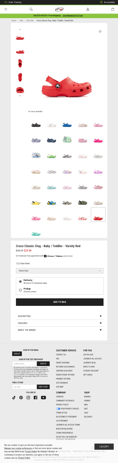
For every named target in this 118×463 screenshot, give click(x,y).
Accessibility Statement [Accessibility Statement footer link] (66, 417)
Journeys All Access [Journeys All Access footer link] (92, 359)
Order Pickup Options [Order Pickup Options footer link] (65, 375)
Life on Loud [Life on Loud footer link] (88, 355)
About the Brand (60, 330)
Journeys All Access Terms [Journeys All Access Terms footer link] (68, 425)
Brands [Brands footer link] (87, 397)
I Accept (104, 446)
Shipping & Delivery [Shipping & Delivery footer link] (64, 371)
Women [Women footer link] (87, 401)
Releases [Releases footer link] (88, 417)
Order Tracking (12, 2)
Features (60, 323)
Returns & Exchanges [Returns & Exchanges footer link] (65, 367)
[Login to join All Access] (47, 16)
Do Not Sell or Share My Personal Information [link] (66, 438)
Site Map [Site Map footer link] (59, 387)
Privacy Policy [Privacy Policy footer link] (62, 405)
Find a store (17, 382)
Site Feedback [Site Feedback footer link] (62, 383)
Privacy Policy (31, 451)
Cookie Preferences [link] (64, 433)
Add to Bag (59, 302)
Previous (20, 29)
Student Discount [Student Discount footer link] (91, 371)
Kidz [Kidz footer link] (86, 409)
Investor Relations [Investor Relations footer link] (64, 429)
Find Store (43, 387)
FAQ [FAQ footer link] (57, 359)
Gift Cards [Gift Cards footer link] (87, 375)
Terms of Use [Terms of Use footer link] (61, 413)
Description (60, 317)
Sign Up (17, 354)
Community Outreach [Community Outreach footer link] (65, 401)
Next (20, 96)
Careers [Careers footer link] (59, 397)
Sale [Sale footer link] (86, 413)
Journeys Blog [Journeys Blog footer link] (89, 363)
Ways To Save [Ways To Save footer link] (89, 367)
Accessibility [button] (107, 2)
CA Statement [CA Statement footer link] (62, 421)
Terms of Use (33, 373)
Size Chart (23, 264)
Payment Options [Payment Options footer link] (63, 379)
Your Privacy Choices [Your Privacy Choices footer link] (67, 409)
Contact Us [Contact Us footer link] (61, 355)
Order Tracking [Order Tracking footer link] (63, 363)
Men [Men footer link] (86, 405)
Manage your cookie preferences (18, 448)
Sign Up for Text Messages (31, 359)
